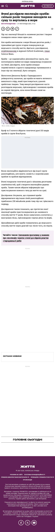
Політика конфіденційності (34, 474)
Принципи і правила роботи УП (42, 477)
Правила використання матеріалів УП (15, 477)
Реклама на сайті (16, 474)
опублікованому (9, 51)
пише (47, 51)
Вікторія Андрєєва (8, 24)
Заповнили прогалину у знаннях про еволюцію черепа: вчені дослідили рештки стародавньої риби (26, 238)
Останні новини (12, 356)
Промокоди (27, 480)
